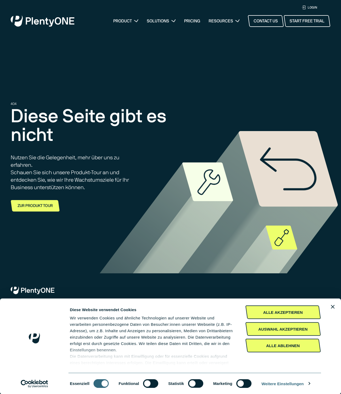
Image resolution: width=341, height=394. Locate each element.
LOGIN (309, 8)
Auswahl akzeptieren (282, 329)
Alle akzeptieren (283, 312)
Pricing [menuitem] (192, 21)
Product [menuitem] (122, 21)
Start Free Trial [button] (307, 21)
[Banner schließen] (333, 307)
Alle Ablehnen (283, 345)
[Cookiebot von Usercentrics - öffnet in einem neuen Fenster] (34, 384)
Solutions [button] (158, 21)
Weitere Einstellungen (283, 383)
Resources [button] (221, 21)
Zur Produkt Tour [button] (35, 206)
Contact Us (266, 21)
